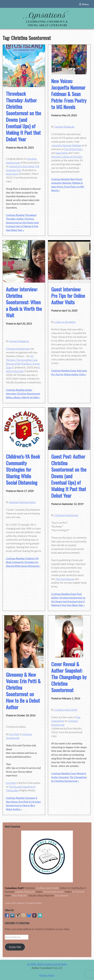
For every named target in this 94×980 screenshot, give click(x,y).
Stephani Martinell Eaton (22, 502)
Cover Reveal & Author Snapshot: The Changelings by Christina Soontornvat (69, 677)
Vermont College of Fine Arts (66, 156)
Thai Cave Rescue (64, 578)
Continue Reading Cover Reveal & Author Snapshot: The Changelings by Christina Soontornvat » (69, 777)
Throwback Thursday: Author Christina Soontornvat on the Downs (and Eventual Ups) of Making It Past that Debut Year (23, 116)
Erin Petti (14, 734)
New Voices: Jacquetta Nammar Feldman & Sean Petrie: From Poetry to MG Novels (68, 94)
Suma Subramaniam (53, 891)
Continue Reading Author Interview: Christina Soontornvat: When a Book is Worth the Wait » (23, 393)
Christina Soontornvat (18, 348)
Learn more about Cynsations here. (23, 902)
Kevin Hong (12, 173)
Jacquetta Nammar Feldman (66, 145)
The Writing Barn (73, 149)
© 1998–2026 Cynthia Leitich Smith (47, 964)
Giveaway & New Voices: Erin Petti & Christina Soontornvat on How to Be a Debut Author (23, 691)
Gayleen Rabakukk (64, 126)
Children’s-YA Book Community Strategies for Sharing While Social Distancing (23, 469)
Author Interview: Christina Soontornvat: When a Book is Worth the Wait (24, 302)
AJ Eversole (78, 891)
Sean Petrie (62, 152)
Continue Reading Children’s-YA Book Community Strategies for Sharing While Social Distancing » (23, 562)
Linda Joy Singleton (64, 321)
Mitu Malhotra (19, 895)
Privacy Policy (47, 975)
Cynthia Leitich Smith (65, 709)
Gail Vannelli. (62, 895)
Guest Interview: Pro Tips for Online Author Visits (68, 295)
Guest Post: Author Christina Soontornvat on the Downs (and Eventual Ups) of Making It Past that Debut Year (68, 476)
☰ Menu (84, 4)
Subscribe (15, 947)
